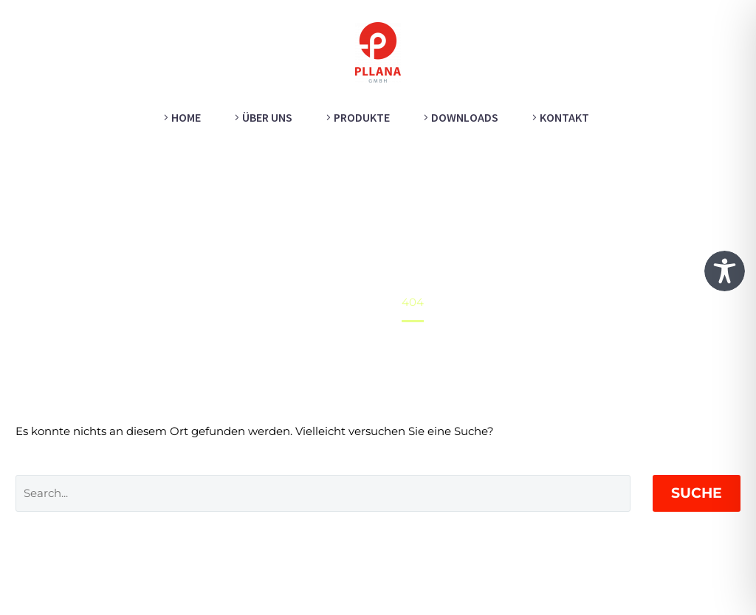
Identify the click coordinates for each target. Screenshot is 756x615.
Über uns (267, 117)
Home (186, 117)
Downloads (464, 117)
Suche (696, 492)
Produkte (362, 117)
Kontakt (564, 117)
